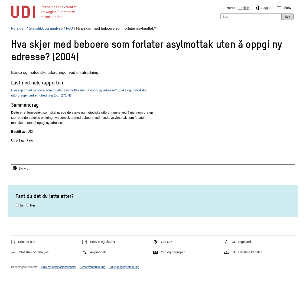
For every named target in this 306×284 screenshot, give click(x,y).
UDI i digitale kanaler (247, 252)
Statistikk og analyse (34, 252)
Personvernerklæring (92, 267)
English (243, 8)
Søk (287, 16)
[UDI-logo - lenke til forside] (44, 18)
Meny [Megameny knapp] (283, 8)
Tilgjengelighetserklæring (123, 267)
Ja (21, 205)
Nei (32, 205)
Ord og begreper (173, 252)
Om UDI (167, 242)
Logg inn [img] (262, 8)
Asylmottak (98, 252)
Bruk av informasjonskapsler (58, 267)
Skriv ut (20, 168)
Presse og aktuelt (102, 242)
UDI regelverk (242, 242)
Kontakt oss (26, 242)
